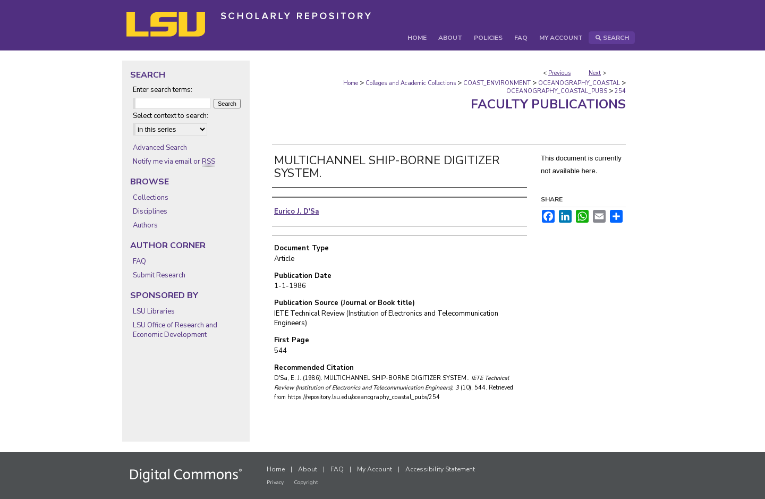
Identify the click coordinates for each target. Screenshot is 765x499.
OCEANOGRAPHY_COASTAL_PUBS (556, 91)
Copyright (306, 482)
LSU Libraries (154, 311)
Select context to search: (170, 116)
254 (620, 91)
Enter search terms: (162, 90)
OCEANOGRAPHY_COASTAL (579, 83)
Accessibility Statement (440, 469)
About (307, 469)
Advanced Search (160, 148)
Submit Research (159, 275)
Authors (145, 225)
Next (595, 73)
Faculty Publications (548, 104)
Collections (150, 197)
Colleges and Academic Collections (411, 83)
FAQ (139, 261)
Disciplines (150, 211)
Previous (559, 73)
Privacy (275, 482)
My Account (374, 469)
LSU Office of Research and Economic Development (175, 330)
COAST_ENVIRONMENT (497, 83)
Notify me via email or (174, 161)
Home (350, 83)
